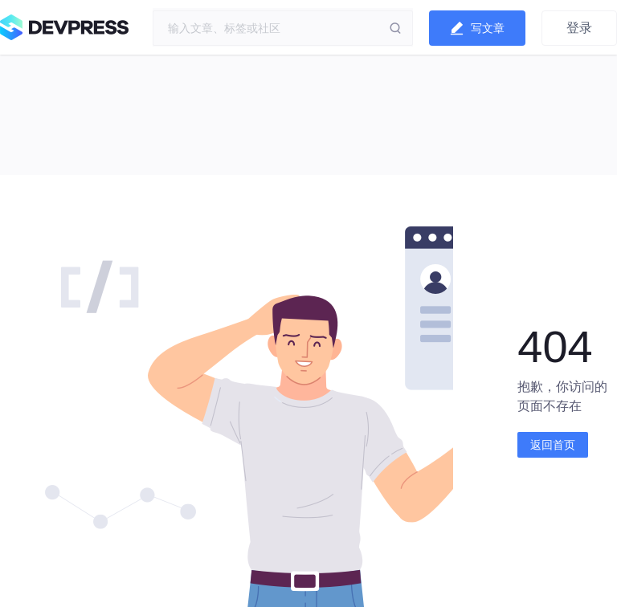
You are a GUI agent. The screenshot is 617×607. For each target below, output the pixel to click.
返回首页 (552, 444)
